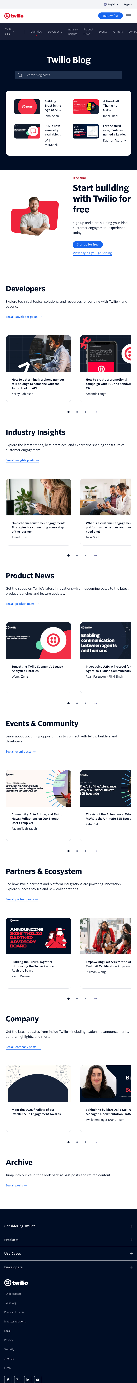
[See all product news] (22, 604)
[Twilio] (14, 15)
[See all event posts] (20, 752)
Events (103, 31)
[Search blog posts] (72, 75)
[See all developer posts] (24, 317)
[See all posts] (16, 1185)
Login (128, 4)
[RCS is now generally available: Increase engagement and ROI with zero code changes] (39, 135)
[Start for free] (110, 15)
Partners (118, 31)
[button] (68, 412)
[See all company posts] (23, 1047)
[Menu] (128, 15)
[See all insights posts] (22, 460)
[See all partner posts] (22, 899)
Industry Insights (73, 31)
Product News (88, 31)
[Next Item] (95, 412)
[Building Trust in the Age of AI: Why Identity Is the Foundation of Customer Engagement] (39, 108)
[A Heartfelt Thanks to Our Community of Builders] (98, 108)
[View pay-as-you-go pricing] (92, 253)
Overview (36, 31)
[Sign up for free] (88, 244)
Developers (55, 31)
